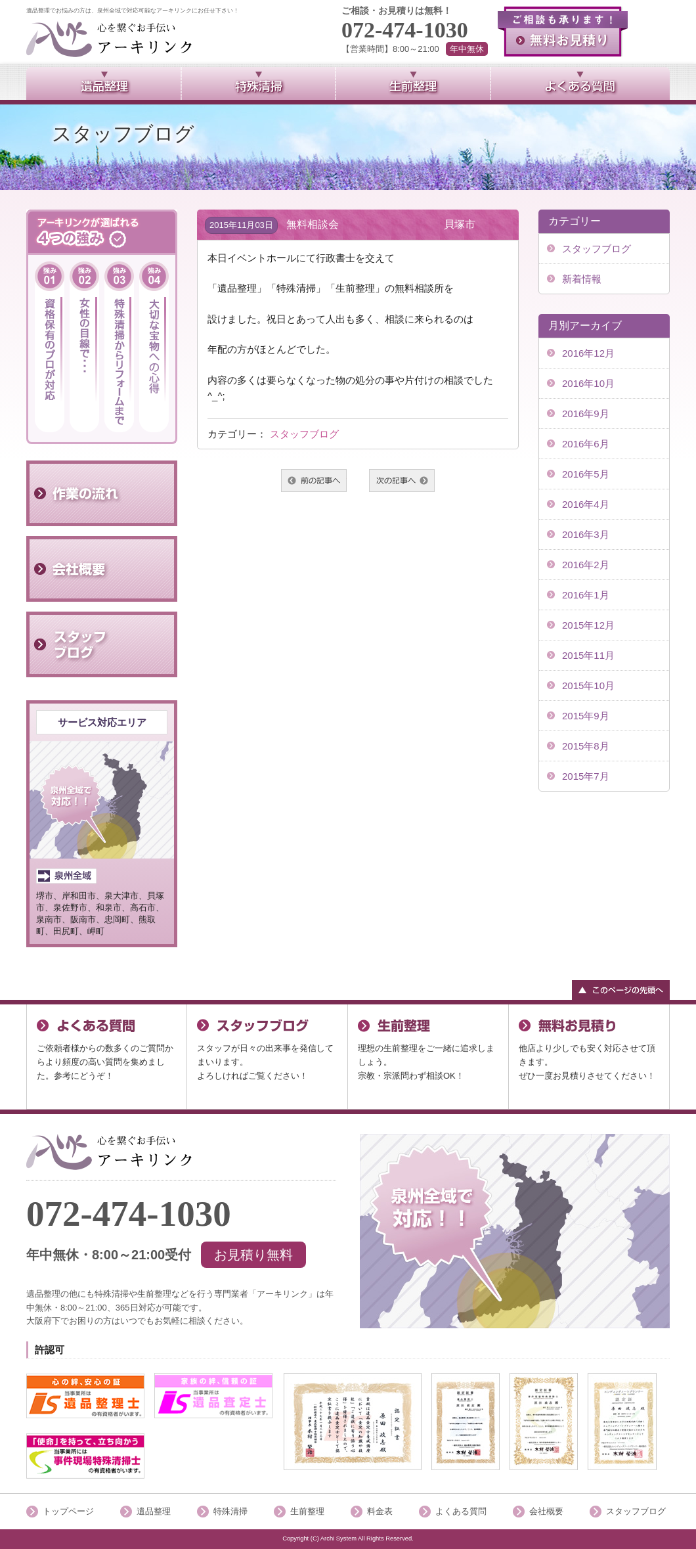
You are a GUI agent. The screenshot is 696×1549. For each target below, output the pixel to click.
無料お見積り (563, 31)
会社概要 (546, 1511)
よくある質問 (461, 1511)
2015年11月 (588, 655)
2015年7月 (585, 776)
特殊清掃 (230, 1511)
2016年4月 (585, 504)
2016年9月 (585, 413)
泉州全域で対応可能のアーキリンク (109, 39)
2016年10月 (588, 383)
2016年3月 (585, 534)
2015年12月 (588, 625)
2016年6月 (585, 444)
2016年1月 (585, 595)
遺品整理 (154, 1511)
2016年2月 (585, 565)
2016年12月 (588, 353)
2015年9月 (585, 716)
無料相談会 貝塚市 (380, 224)
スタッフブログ (304, 433)
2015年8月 (585, 746)
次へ (402, 480)
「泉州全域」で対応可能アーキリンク (109, 1152)
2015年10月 (588, 685)
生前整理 (307, 1511)
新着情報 (581, 279)
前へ (314, 480)
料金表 (380, 1511)
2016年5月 (585, 474)
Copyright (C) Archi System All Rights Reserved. (348, 1539)
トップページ (68, 1511)
